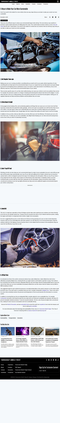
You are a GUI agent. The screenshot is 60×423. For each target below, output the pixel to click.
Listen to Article (4, 20)
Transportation (12, 318)
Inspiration (28, 4)
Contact (3, 370)
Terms (30, 377)
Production (45, 4)
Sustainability (3, 318)
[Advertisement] (30, 195)
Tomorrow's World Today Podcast (23, 370)
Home (22, 4)
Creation (33, 4)
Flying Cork (46, 377)
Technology (38, 336)
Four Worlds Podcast (20, 372)
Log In (13, 4)
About (2, 367)
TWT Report (18, 367)
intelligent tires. (45, 290)
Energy (22, 336)
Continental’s (3, 298)
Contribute (3, 372)
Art (5, 336)
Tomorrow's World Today (21, 364)
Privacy (34, 377)
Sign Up (18, 4)
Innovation (39, 4)
